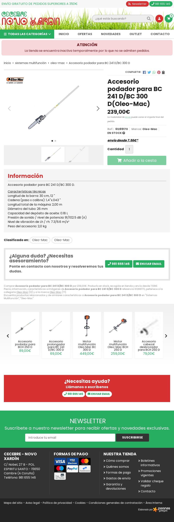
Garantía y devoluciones (116, 486)
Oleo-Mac (22, 292)
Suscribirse (132, 437)
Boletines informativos (150, 463)
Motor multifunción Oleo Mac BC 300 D (87, 345)
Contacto (148, 491)
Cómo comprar (118, 461)
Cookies (80, 503)
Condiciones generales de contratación (115, 503)
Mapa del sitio (13, 503)
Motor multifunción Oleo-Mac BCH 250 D (118, 345)
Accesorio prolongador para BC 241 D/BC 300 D (56, 345)
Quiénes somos (117, 467)
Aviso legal (33, 503)
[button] (52, 141)
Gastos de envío (118, 478)
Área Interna (154, 503)
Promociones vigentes (151, 473)
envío (128, 117)
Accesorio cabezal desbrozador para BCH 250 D (149, 345)
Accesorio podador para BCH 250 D (25, 344)
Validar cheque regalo (152, 483)
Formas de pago (118, 472)
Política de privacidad (57, 503)
